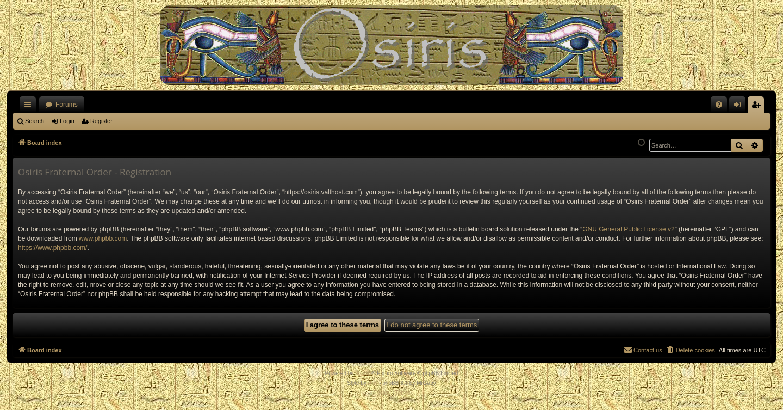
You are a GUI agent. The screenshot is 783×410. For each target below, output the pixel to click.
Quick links (30, 107)
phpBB (363, 373)
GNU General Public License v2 (628, 229)
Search (34, 121)
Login (67, 121)
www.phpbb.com (103, 238)
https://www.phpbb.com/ (52, 248)
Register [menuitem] (758, 107)
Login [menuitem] (739, 107)
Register (101, 121)
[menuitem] (719, 104)
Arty (373, 383)
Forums (66, 104)
